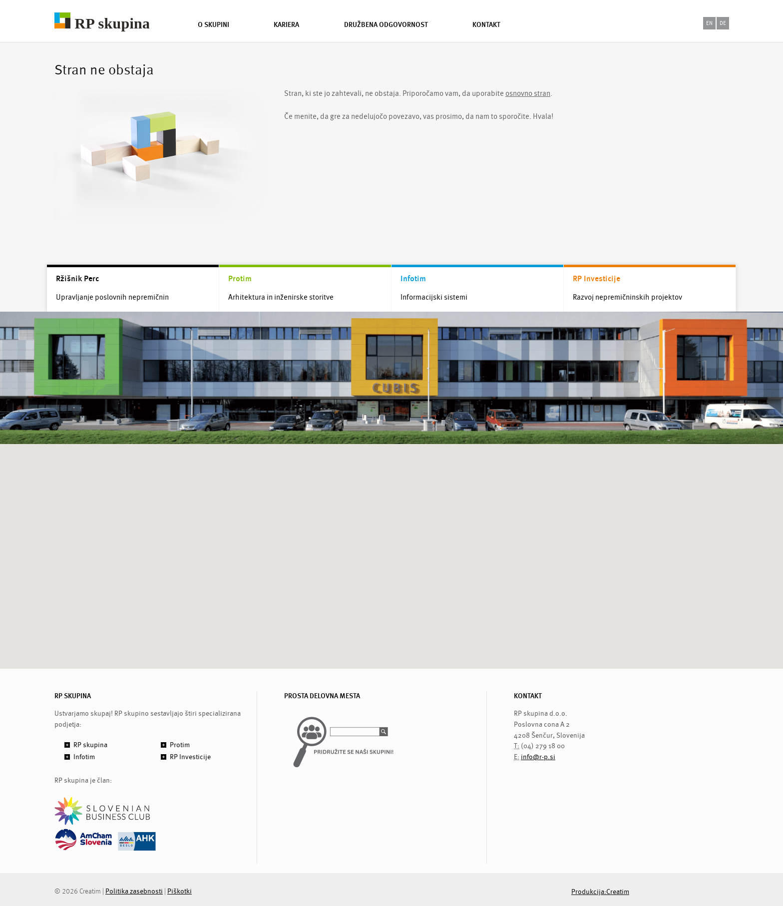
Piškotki (179, 891)
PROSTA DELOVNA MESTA (322, 696)
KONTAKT (528, 696)
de (723, 23)
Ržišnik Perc (77, 279)
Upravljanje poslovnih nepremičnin (112, 297)
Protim (240, 279)
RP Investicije (596, 279)
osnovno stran (527, 93)
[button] (391, 547)
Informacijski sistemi (433, 297)
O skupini (213, 24)
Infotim (413, 279)
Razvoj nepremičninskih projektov (627, 297)
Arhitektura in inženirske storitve (281, 297)
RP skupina (90, 745)
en (709, 23)
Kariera (286, 24)
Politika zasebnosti (134, 891)
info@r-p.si (538, 757)
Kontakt (486, 24)
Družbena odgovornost (386, 24)
